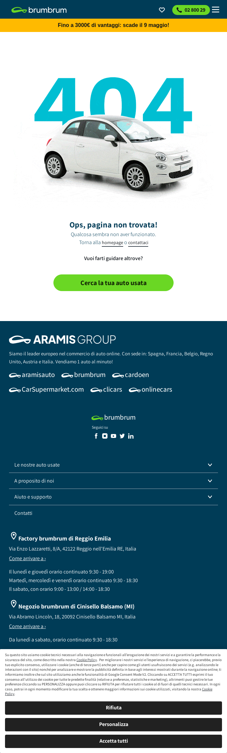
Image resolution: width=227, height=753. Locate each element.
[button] (113, 465)
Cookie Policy (86, 659)
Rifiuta (114, 707)
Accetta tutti (113, 740)
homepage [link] (112, 242)
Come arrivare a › (27, 558)
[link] (39, 10)
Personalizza (113, 724)
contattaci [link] (138, 242)
